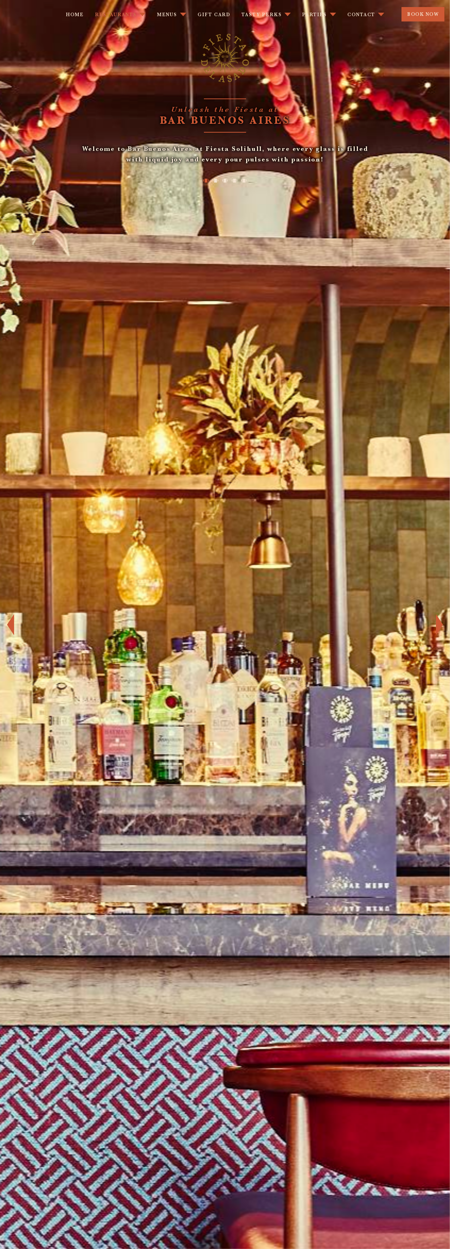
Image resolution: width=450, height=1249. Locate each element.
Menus (167, 14)
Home (75, 14)
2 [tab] (215, 180)
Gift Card (214, 14)
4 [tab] (235, 180)
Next (443, 624)
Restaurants (115, 14)
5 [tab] (245, 180)
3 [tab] (225, 180)
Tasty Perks (262, 14)
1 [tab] (204, 180)
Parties (314, 14)
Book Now (422, 14)
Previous (7, 624)
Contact (361, 14)
